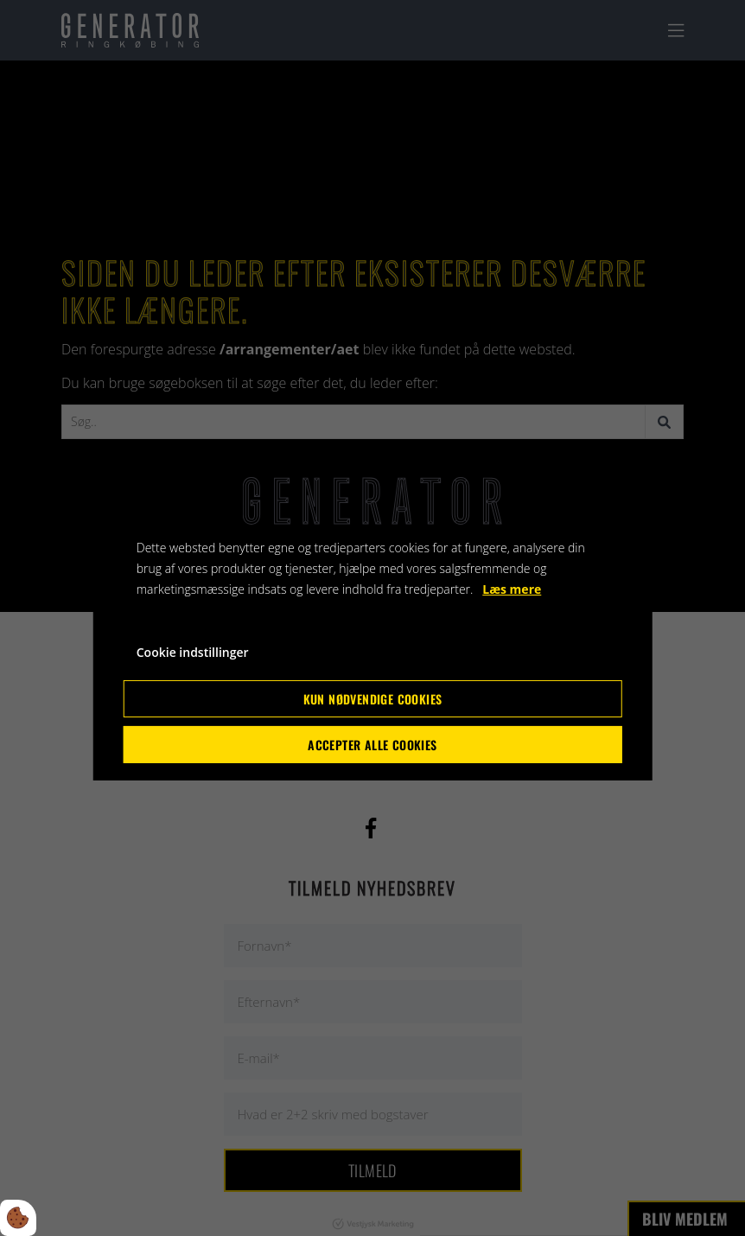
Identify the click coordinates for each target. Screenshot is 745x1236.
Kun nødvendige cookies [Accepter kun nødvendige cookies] (373, 699)
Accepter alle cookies (372, 745)
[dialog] (373, 618)
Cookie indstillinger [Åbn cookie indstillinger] (193, 652)
